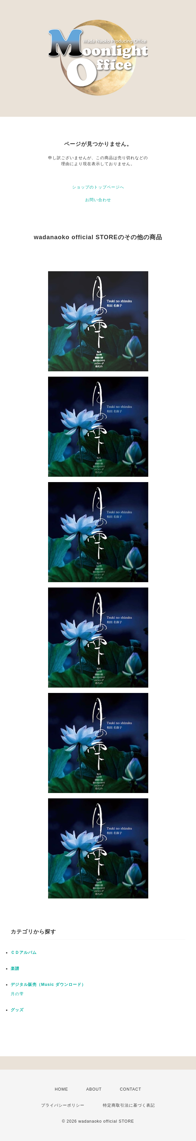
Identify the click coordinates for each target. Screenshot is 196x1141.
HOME (61, 1089)
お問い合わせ (98, 200)
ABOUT (94, 1089)
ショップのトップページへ (98, 187)
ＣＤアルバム (24, 952)
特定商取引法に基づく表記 (129, 1105)
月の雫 (17, 994)
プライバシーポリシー (62, 1105)
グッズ (17, 1010)
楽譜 (15, 968)
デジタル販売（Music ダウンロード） (48, 984)
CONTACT (130, 1089)
